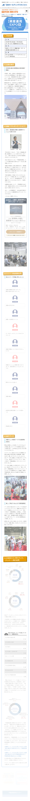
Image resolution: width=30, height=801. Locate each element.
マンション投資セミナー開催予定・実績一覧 (16, 14)
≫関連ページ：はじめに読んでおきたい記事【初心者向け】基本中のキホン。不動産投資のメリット (15, 748)
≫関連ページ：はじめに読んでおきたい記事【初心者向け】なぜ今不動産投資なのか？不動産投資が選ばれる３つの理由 (15, 754)
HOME (3, 14)
